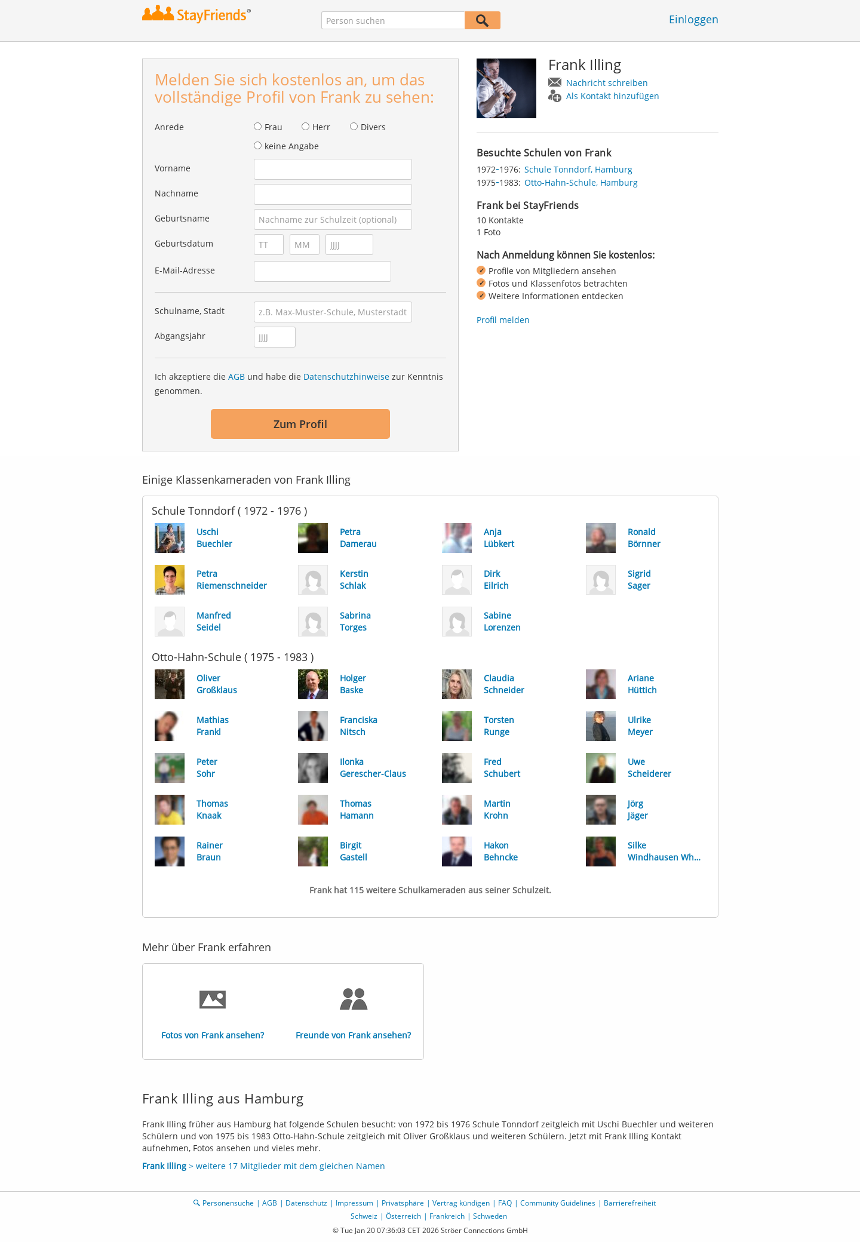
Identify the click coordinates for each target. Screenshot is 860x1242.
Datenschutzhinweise (346, 376)
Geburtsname (182, 218)
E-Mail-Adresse (185, 270)
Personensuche (228, 1203)
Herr (321, 127)
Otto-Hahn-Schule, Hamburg (581, 182)
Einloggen (693, 19)
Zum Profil (300, 424)
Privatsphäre (403, 1203)
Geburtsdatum (184, 243)
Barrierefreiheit (630, 1203)
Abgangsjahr (180, 336)
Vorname (173, 168)
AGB (236, 376)
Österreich (403, 1216)
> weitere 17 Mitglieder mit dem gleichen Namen (263, 1166)
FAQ (505, 1203)
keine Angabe (292, 146)
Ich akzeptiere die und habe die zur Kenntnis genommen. (299, 383)
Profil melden (503, 319)
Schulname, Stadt (190, 310)
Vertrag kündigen (461, 1203)
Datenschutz (306, 1203)
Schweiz (364, 1216)
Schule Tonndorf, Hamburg (578, 169)
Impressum (354, 1203)
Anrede (169, 127)
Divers (373, 127)
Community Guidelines (557, 1203)
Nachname (176, 193)
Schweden (490, 1216)
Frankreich (447, 1216)
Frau (273, 127)
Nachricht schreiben (607, 82)
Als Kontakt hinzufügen (612, 96)
